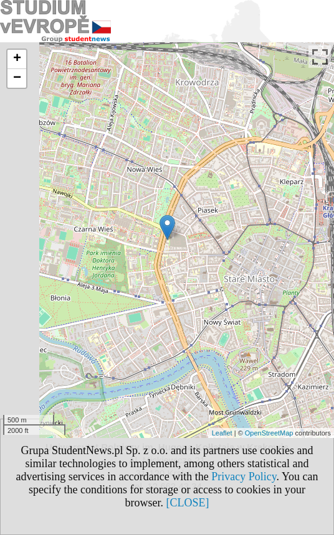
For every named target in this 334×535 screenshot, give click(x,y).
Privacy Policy (243, 476)
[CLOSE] (187, 502)
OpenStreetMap (269, 433)
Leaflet (222, 433)
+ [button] (17, 59)
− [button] (17, 78)
